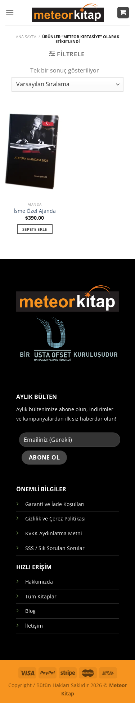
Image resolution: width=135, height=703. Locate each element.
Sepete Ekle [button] (34, 229)
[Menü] (9, 12)
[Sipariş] (67, 84)
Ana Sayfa (26, 36)
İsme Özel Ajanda (35, 211)
